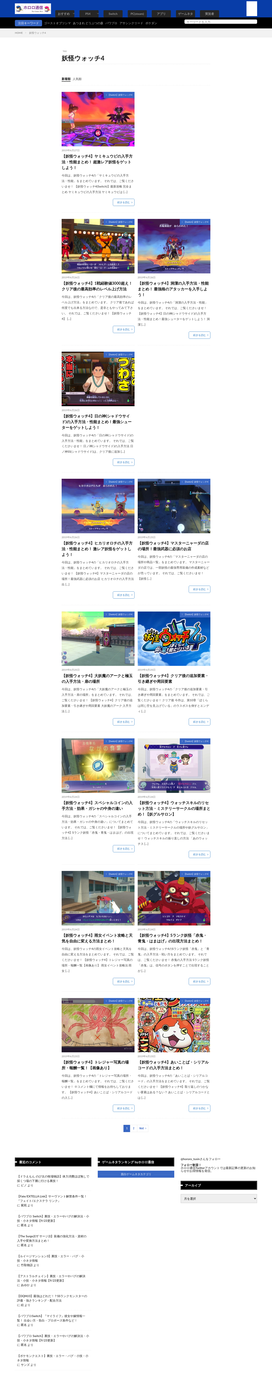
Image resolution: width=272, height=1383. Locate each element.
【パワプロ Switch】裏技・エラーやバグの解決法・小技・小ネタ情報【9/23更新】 (53, 1218)
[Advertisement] (173, 121)
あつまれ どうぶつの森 (88, 23)
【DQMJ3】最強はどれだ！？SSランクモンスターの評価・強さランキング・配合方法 (52, 1298)
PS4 (87, 13)
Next (141, 1128)
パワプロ (111, 23)
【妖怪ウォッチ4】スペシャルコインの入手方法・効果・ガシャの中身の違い (97, 805)
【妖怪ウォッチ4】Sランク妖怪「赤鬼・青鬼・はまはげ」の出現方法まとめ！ (172, 938)
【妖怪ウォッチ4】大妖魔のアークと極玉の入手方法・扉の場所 (97, 678)
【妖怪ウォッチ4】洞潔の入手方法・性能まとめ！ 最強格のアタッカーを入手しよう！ (173, 289)
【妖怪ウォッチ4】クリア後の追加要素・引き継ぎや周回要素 (173, 678)
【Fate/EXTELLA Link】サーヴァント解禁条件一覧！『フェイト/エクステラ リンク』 (52, 1198)
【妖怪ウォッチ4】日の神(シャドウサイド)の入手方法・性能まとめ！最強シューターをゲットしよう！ (97, 422)
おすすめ (64, 13)
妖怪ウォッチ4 (37, 32)
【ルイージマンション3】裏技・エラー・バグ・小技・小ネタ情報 (50, 1258)
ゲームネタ (185, 13)
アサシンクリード (131, 23)
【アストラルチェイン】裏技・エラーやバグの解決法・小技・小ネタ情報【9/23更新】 (51, 1278)
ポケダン (151, 23)
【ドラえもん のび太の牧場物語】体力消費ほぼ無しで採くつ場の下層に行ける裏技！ (53, 1178)
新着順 (66, 79)
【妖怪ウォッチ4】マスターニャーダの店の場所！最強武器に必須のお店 (173, 546)
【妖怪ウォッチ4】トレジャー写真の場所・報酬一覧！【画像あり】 (95, 1065)
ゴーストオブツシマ (57, 23)
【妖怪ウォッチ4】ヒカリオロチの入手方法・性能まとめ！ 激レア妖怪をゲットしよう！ (97, 549)
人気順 (77, 79)
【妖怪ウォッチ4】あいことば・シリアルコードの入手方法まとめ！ (173, 1065)
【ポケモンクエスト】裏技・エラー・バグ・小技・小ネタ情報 (52, 1358)
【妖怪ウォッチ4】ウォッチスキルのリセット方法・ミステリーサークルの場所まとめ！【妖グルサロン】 (174, 808)
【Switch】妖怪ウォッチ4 (120, 95)
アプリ (161, 13)
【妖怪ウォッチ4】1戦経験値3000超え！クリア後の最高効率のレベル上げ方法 (97, 286)
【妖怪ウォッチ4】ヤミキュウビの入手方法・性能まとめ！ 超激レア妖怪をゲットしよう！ (97, 162)
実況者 (209, 13)
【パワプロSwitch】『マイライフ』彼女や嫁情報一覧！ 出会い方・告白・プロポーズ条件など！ (51, 1318)
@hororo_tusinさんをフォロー (201, 1159)
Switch (113, 13)
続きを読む (123, 202)
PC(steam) (137, 13)
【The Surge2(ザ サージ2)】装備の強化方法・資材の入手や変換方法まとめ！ (51, 1238)
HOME (19, 32)
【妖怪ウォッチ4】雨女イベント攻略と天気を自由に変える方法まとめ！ (97, 938)
